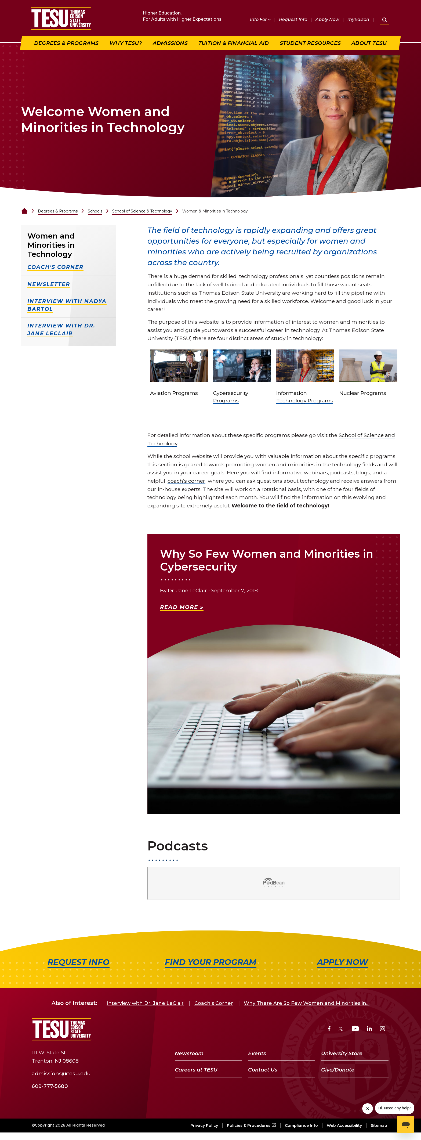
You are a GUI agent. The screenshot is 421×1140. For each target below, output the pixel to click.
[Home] (24, 211)
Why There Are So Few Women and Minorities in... (306, 1003)
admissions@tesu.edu (61, 1073)
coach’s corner (186, 481)
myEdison (358, 19)
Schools (95, 211)
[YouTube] (355, 1029)
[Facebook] (329, 1029)
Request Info (293, 19)
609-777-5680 (50, 1086)
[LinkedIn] (369, 1029)
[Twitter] (341, 1029)
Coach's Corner (213, 1003)
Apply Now (327, 19)
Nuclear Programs (362, 393)
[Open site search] (384, 19)
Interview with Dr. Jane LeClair (145, 1003)
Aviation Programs (174, 393)
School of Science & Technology (142, 211)
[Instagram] (382, 1029)
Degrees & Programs (58, 211)
